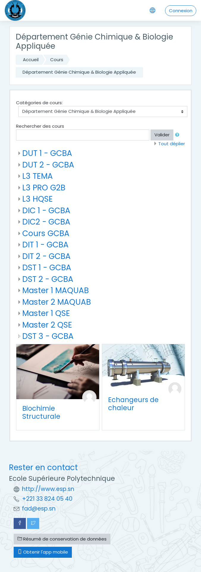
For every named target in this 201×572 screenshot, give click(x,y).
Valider (162, 135)
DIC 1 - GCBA (46, 210)
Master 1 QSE (46, 313)
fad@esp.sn (39, 509)
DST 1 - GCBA (46, 267)
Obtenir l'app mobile (43, 552)
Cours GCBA (45, 233)
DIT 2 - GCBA (46, 256)
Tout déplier (171, 143)
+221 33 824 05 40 (47, 499)
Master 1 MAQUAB (55, 290)
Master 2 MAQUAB (56, 301)
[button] (178, 135)
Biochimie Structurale (41, 412)
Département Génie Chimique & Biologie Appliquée (79, 72)
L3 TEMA (37, 175)
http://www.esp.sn (48, 489)
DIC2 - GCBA (46, 221)
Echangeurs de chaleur (133, 404)
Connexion (180, 10)
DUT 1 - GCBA (47, 153)
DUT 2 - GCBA (48, 164)
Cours (56, 59)
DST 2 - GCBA (47, 279)
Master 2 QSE (47, 324)
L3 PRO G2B (43, 187)
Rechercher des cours (40, 126)
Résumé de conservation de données (62, 539)
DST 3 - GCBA (48, 336)
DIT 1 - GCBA (45, 244)
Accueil (31, 59)
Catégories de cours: (39, 102)
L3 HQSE (37, 198)
